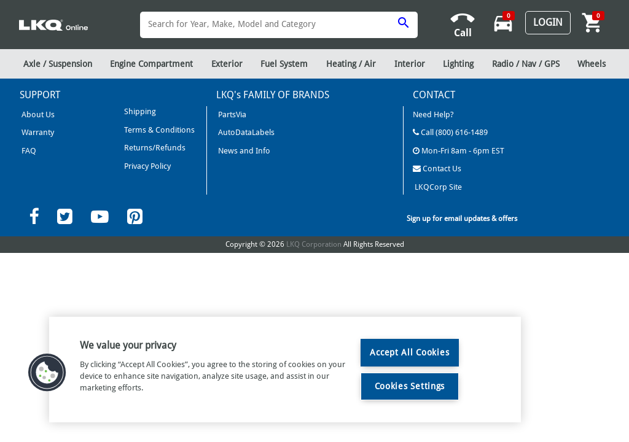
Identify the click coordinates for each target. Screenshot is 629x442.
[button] (47, 372)
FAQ (28, 150)
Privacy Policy (146, 166)
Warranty (37, 132)
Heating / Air (351, 64)
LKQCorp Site (437, 187)
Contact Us (437, 168)
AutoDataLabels (245, 132)
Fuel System (284, 64)
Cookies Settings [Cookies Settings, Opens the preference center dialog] (410, 386)
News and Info (243, 150)
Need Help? (433, 114)
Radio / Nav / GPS (526, 64)
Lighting (458, 64)
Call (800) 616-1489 (450, 132)
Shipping (139, 111)
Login (548, 22)
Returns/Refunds (154, 147)
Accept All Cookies (409, 352)
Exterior (227, 64)
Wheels (591, 64)
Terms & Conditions (158, 129)
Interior (409, 64)
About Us (37, 114)
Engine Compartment (151, 64)
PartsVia (231, 114)
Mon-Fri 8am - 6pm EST (458, 150)
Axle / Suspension (57, 64)
